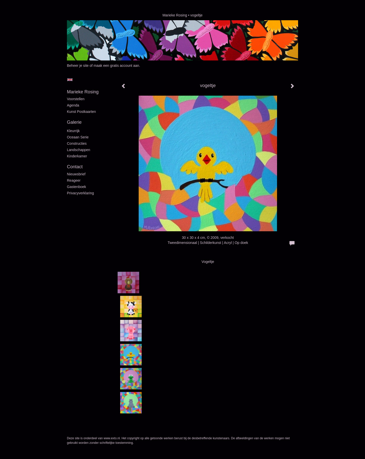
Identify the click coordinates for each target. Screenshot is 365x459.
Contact (75, 166)
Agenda (73, 105)
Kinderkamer (77, 156)
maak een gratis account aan (116, 66)
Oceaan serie (78, 137)
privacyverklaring (80, 193)
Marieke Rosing (174, 15)
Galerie (74, 122)
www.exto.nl (112, 438)
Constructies (77, 143)
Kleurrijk (73, 131)
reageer (74, 180)
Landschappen (78, 150)
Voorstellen (75, 99)
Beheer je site (78, 66)
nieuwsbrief (76, 174)
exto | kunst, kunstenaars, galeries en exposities (81, 15)
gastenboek (76, 187)
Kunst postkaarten (81, 112)
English (70, 79)
